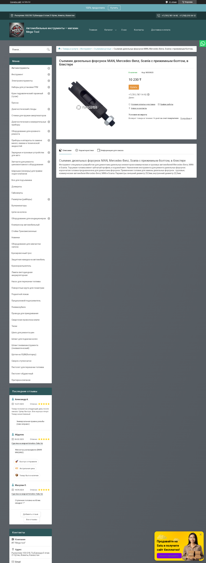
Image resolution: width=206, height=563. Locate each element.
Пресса (15, 103)
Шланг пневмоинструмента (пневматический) (25, 346)
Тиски (14, 326)
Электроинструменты (22, 81)
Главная (93, 30)
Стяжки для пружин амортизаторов (29, 115)
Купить (114, 7)
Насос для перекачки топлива (26, 281)
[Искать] (48, 49)
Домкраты (17, 186)
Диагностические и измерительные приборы (29, 123)
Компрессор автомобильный (26, 225)
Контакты (139, 30)
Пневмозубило (19, 307)
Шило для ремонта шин (23, 332)
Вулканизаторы (19, 205)
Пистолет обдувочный (22, 373)
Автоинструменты (20, 68)
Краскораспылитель (21, 266)
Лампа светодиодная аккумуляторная (22, 273)
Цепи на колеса (19, 212)
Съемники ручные (102, 49)
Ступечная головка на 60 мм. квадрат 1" (28, 501)
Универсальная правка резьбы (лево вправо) (30, 422)
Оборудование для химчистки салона (26, 245)
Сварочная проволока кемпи (26, 320)
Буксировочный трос (22, 253)
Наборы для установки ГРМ (25, 87)
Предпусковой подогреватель (26, 300)
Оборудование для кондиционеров (29, 218)
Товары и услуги (70, 49)
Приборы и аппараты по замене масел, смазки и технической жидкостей (27, 143)
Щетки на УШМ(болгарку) (24, 354)
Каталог (108, 30)
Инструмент (86, 49)
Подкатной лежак (20, 294)
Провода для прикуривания (25, 313)
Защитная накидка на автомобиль (28, 259)
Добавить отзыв (30, 514)
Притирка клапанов (21, 380)
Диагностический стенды (24, 109)
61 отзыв (173, 2)
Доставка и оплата (160, 30)
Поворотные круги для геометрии (28, 288)
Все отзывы (31, 519)
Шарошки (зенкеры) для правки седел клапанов (27, 172)
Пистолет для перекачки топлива (28, 367)
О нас (124, 30)
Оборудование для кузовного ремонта (26, 132)
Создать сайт (15, 2)
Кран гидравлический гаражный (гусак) (27, 95)
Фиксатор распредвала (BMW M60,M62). (28, 451)
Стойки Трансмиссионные (24, 231)
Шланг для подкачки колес (25, 339)
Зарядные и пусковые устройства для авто (28, 154)
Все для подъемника (22, 180)
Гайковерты (17, 193)
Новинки (16, 237)
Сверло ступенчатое (21, 361)
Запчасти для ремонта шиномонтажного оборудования (27, 163)
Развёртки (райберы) (22, 199)
